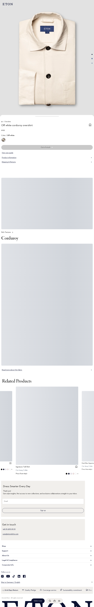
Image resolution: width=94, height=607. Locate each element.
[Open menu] (59, 601)
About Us (47, 556)
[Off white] (3, 140)
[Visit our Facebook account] (24, 576)
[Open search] (50, 601)
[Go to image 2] (92, 58)
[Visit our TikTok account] (13, 576)
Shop (47, 546)
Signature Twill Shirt (23, 467)
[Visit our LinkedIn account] (19, 576)
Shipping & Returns (47, 162)
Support (47, 551)
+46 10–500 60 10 (9, 529)
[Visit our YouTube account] (8, 576)
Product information (47, 158)
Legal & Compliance (47, 560)
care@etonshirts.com (10, 534)
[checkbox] (90, 126)
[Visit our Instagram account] (2, 576)
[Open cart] (54, 601)
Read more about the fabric (47, 370)
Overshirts (7, 121)
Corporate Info (47, 565)
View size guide (7, 153)
